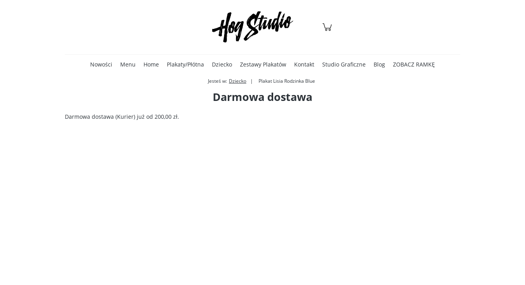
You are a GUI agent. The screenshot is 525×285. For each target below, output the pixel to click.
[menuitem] (101, 64)
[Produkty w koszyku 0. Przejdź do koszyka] (328, 31)
